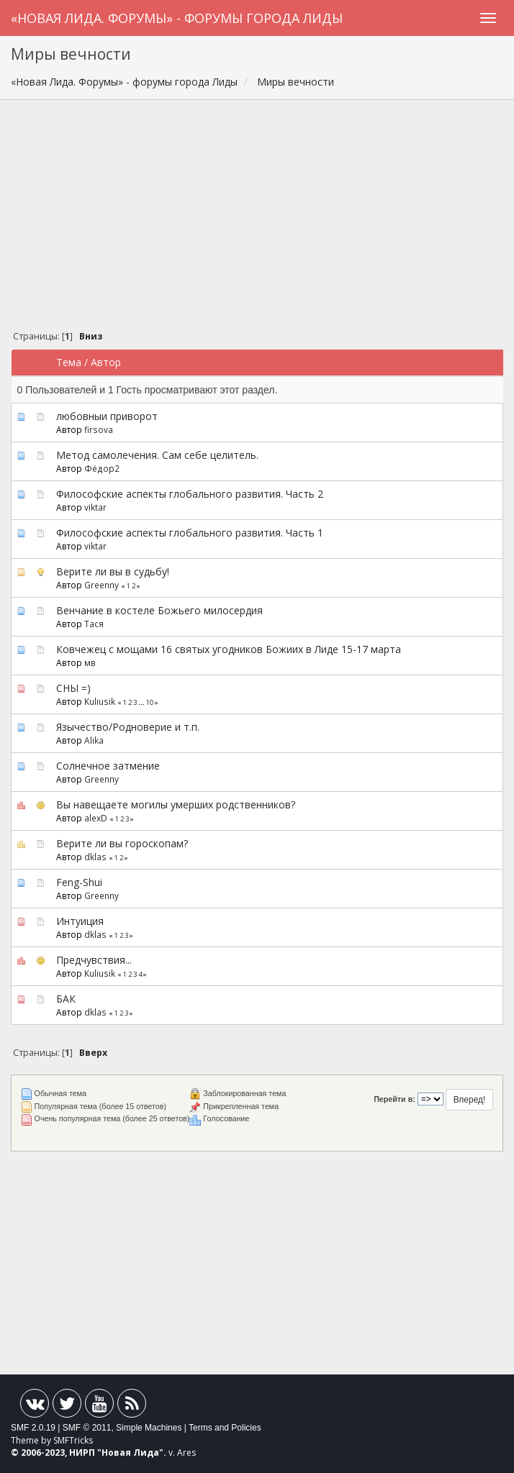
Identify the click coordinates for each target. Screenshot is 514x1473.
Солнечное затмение (108, 765)
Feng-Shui (79, 882)
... (142, 702)
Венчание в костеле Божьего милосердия (159, 610)
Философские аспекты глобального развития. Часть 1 (189, 532)
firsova (98, 429)
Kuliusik (99, 701)
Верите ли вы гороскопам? (122, 843)
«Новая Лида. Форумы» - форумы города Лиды (177, 18)
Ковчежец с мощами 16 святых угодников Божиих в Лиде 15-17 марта (228, 649)
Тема (68, 362)
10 (149, 702)
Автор (106, 362)
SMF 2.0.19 (33, 1428)
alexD (95, 818)
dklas (95, 856)
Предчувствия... (94, 960)
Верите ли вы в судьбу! (112, 571)
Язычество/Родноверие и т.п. (127, 727)
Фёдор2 (102, 468)
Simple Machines (148, 1428)
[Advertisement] (257, 218)
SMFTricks (73, 1440)
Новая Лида (130, 1452)
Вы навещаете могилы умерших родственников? (175, 804)
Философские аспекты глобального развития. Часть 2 (189, 494)
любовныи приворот (107, 416)
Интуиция (80, 921)
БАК (66, 998)
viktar (95, 507)
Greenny (101, 584)
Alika (94, 740)
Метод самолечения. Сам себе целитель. (157, 455)
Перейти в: (394, 1099)
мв (90, 662)
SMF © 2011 (87, 1428)
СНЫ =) (73, 688)
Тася (94, 623)
